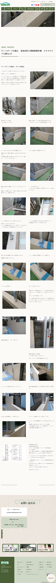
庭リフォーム (41, 569)
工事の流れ (52, 8)
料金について (29, 571)
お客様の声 (42, 8)
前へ (9, 486)
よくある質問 (49, 566)
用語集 (28, 566)
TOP (3, 8)
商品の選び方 (29, 569)
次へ (47, 486)
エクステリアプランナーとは (32, 573)
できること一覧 (20, 571)
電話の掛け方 (47, 8)
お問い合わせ (47, 4)
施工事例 (38, 8)
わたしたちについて (20, 566)
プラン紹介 (19, 573)
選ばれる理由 (22, 8)
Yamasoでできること (15, 8)
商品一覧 (41, 564)
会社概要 (8, 8)
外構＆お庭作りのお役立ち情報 (30, 8)
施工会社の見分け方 (30, 564)
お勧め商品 (41, 566)
